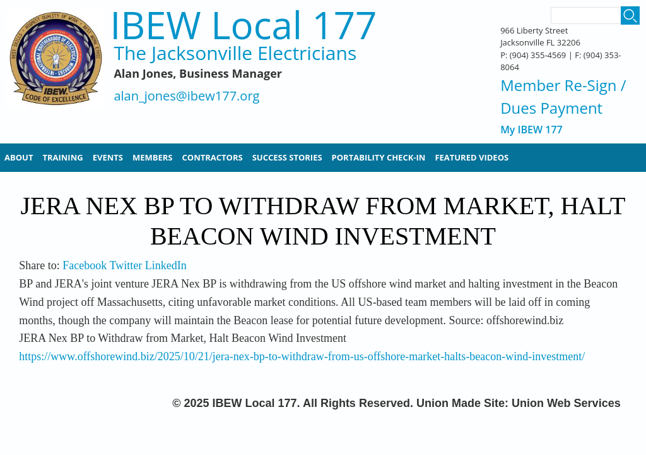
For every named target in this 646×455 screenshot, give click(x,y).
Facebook (84, 265)
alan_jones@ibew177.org (186, 96)
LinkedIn (166, 265)
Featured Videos (471, 157)
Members (152, 157)
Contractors (212, 157)
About (18, 157)
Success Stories (287, 157)
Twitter (125, 265)
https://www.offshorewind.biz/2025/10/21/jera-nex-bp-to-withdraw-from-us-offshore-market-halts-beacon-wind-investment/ (302, 356)
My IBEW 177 (531, 130)
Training (62, 157)
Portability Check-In (379, 157)
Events (108, 157)
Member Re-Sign (558, 85)
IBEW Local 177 (243, 25)
